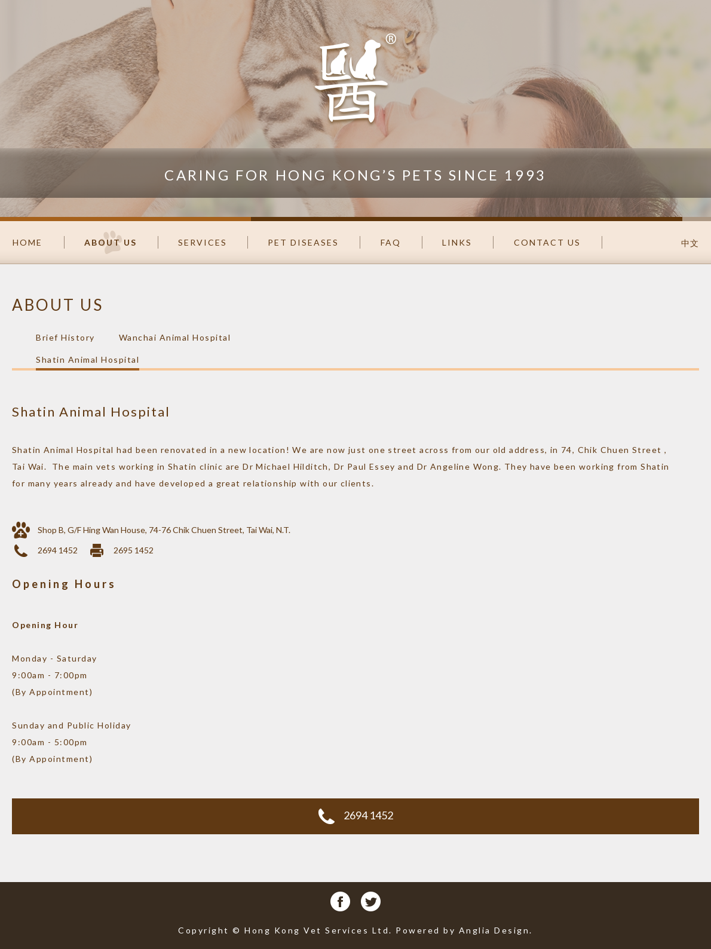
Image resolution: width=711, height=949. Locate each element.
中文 (690, 243)
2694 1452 (355, 816)
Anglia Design (494, 930)
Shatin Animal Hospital (87, 359)
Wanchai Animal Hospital (175, 337)
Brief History (65, 337)
